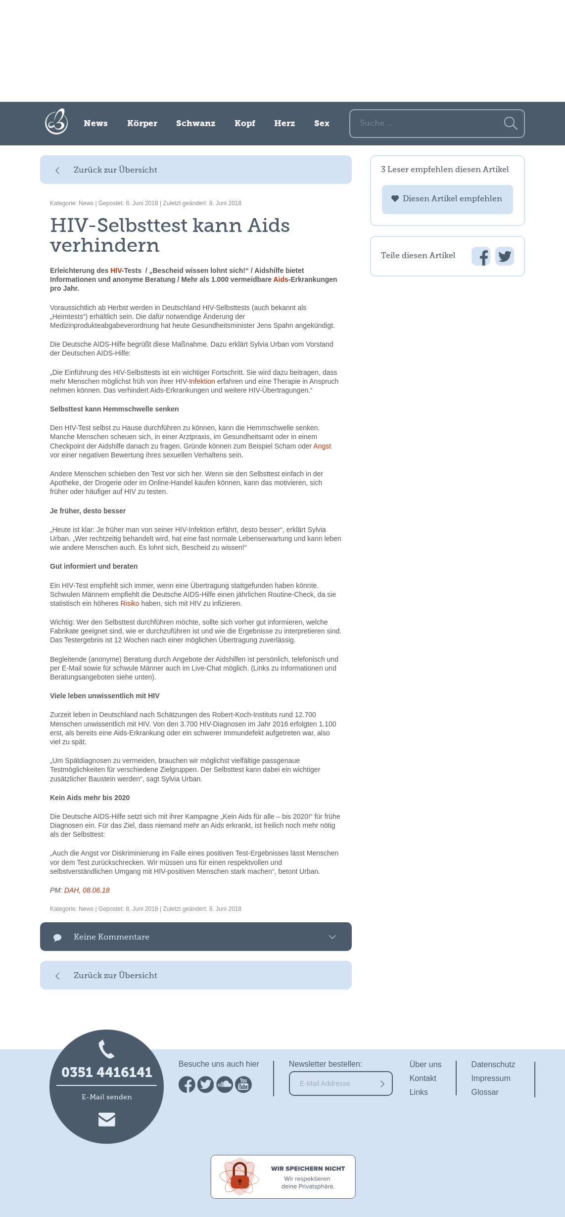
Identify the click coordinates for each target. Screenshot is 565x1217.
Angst (322, 446)
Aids (281, 279)
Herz (284, 124)
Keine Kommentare (111, 938)
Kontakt (423, 1078)
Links (419, 1092)
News (96, 124)
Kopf (245, 124)
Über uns (426, 1064)
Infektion (202, 381)
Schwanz (195, 124)
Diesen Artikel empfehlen (452, 199)
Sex (322, 124)
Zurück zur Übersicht (115, 171)
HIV (116, 270)
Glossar (485, 1092)
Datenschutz (493, 1064)
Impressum (491, 1078)
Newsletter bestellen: (326, 1064)
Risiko (129, 603)
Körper (142, 124)
